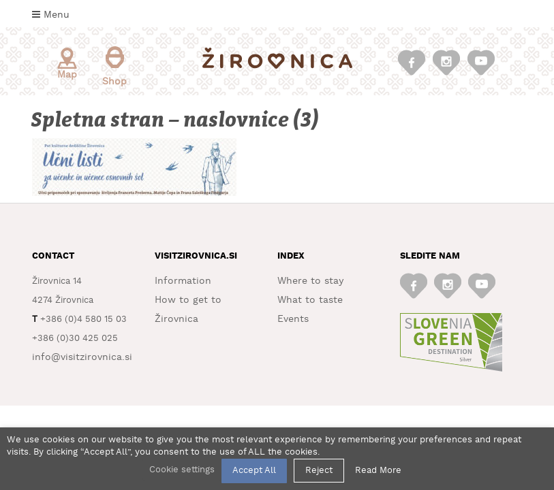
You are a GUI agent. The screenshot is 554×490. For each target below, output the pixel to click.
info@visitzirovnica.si (82, 357)
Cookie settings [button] (182, 470)
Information (183, 281)
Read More (378, 470)
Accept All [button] (254, 470)
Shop (114, 66)
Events (293, 319)
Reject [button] (319, 470)
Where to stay (310, 281)
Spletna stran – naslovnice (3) (176, 120)
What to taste (310, 300)
